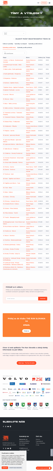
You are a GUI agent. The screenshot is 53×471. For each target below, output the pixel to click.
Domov (38, 439)
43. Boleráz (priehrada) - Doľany (11, 244)
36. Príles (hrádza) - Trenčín (10, 213)
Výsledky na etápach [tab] (21, 43)
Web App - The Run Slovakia (26, 363)
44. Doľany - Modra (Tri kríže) (11, 249)
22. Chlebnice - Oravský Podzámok (12, 153)
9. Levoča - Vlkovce (8, 94)
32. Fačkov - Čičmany (9, 196)
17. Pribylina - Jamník (8, 130)
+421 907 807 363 (24, 450)
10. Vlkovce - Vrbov (8, 99)
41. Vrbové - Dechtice (8, 235)
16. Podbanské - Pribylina (10, 126)
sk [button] (38, 3)
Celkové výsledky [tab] (8, 43)
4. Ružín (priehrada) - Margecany (12, 73)
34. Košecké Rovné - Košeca (11, 204)
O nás (37, 445)
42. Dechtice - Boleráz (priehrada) (12, 240)
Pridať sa (26, 331)
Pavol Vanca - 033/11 (31, 87)
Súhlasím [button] (5, 467)
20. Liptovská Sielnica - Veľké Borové (13, 144)
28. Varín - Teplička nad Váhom (11, 178)
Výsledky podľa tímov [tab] (9, 47)
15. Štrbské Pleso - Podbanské (11, 121)
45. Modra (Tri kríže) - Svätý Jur (11, 253)
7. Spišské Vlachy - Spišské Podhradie (13, 87)
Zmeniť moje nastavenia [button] (15, 467)
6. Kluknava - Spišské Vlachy (10, 82)
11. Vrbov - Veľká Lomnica (10, 103)
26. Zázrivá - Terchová (9, 169)
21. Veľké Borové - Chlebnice (10, 149)
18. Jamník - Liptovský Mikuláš (11, 135)
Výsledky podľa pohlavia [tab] (24, 47)
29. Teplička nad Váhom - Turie (11, 183)
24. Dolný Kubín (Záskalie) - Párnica (12, 162)
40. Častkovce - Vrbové (9, 231)
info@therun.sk (23, 448)
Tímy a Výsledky (40, 443)
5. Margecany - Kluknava (9, 78)
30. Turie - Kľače (7, 187)
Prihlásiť (44, 3)
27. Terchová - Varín (8, 174)
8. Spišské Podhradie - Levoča (11, 90)
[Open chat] (44, 468)
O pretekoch (39, 441)
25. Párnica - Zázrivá (8, 167)
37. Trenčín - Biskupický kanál (11, 217)
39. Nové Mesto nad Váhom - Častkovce (14, 226)
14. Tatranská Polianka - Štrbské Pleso (13, 117)
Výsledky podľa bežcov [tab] (35, 43)
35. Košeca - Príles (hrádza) (10, 208)
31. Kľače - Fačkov (8, 192)
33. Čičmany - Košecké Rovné (11, 201)
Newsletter (51, 452)
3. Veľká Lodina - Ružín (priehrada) (12, 69)
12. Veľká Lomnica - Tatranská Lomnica (13, 108)
